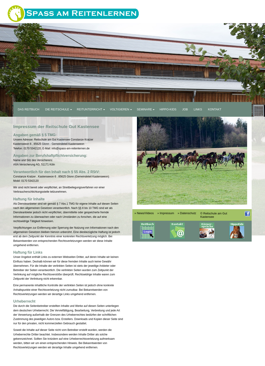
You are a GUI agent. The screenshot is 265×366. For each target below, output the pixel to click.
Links (198, 109)
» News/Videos (144, 213)
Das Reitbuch (28, 109)
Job (185, 109)
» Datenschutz (187, 213)
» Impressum (165, 213)
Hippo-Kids (168, 109)
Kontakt (215, 109)
